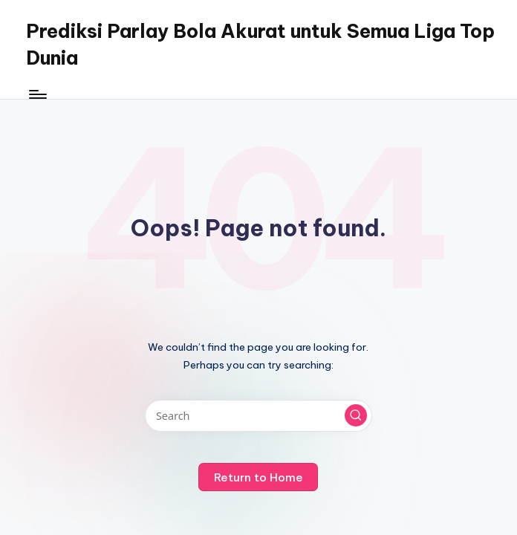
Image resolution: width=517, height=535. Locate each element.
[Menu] (37, 94)
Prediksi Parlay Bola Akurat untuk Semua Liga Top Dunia (260, 44)
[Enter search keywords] (258, 416)
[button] (356, 415)
